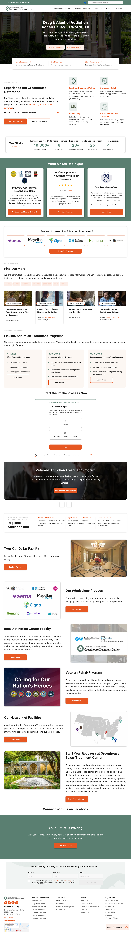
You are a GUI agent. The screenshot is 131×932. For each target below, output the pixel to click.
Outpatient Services (74, 47)
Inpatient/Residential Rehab (82, 88)
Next (65, 447)
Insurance (98, 9)
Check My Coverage (65, 251)
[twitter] (9, 902)
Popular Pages (11, 263)
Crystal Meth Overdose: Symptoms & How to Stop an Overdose (17, 312)
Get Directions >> (10, 920)
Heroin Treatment (38, 916)
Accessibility (110, 912)
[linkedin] (13, 902)
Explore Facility (15, 567)
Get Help (119, 9)
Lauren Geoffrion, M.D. (112, 317)
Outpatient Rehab (108, 88)
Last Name (56, 872)
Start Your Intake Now (76, 799)
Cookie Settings (111, 918)
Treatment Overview (82, 9)
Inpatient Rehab (38, 901)
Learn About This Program (65, 490)
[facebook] (5, 902)
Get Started (76, 609)
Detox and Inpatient (55, 47)
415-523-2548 (26, 2)
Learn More (15, 147)
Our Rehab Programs (13, 330)
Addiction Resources (62, 9)
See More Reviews (65, 212)
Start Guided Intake (39, 121)
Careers (84, 910)
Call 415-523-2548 (65, 845)
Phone (81, 872)
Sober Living (75, 114)
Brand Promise (86, 904)
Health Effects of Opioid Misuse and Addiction (48, 310)
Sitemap (108, 915)
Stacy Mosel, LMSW (49, 317)
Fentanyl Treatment (39, 913)
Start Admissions (62, 901)
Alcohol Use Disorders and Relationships (80, 310)
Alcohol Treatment (39, 907)
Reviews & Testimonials (90, 907)
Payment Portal (87, 912)
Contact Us (60, 910)
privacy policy (67, 881)
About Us (109, 9)
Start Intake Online (13, 2)
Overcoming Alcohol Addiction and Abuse (109, 310)
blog (17, 902)
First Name (31, 872)
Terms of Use (110, 909)
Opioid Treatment (38, 910)
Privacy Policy (110, 906)
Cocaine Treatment (39, 919)
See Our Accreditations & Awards (25, 212)
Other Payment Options (65, 907)
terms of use (56, 881)
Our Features (10, 82)
